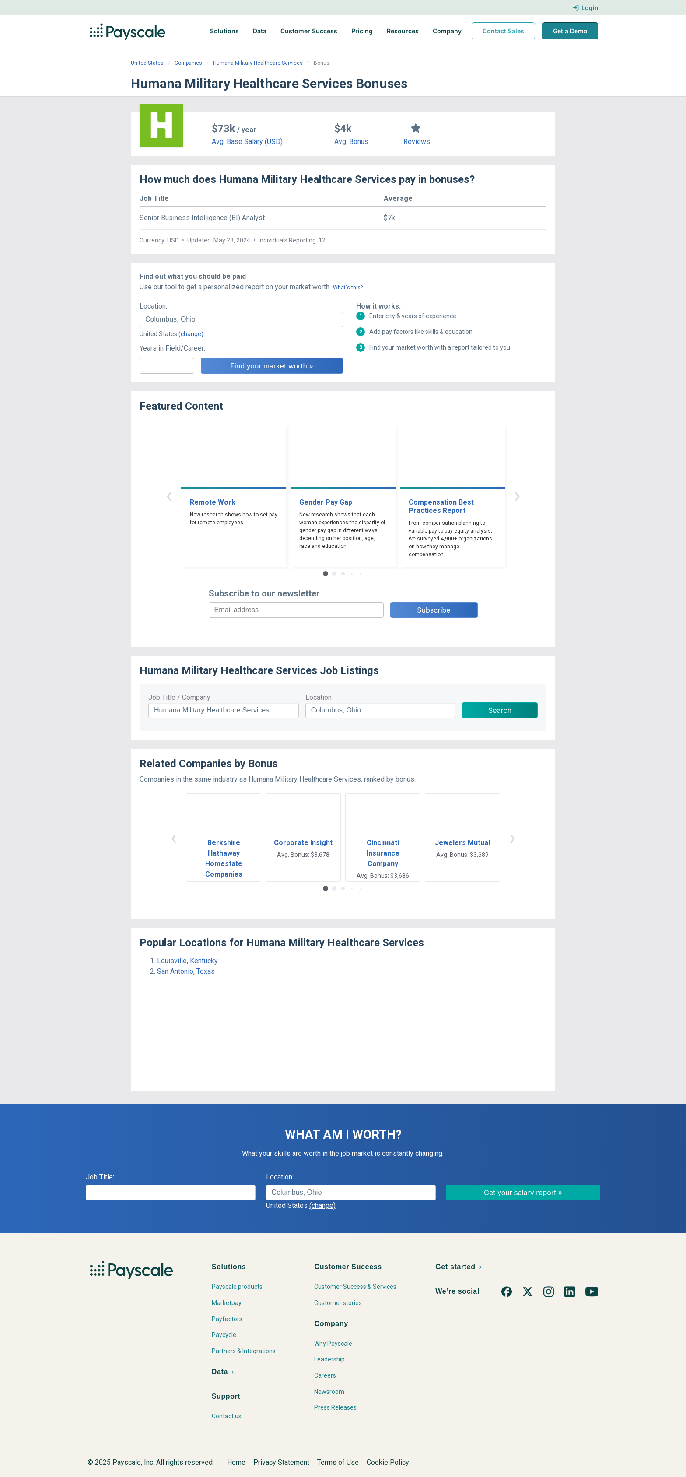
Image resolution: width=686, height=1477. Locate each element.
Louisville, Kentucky (187, 961)
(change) (190, 333)
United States (147, 63)
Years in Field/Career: (172, 348)
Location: (153, 306)
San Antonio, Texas (186, 971)
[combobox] (241, 319)
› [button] (517, 495)
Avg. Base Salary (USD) (247, 141)
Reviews (416, 141)
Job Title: (100, 1177)
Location (318, 697)
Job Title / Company (179, 697)
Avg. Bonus (351, 141)
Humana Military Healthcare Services (258, 63)
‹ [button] (169, 495)
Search (499, 710)
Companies (188, 63)
